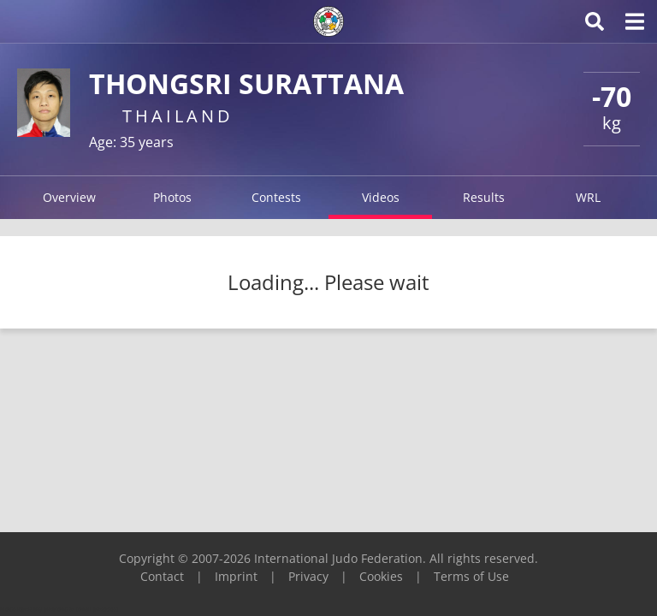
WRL (588, 197)
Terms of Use (471, 576)
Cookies (381, 576)
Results (484, 197)
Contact (162, 576)
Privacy (308, 576)
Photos (172, 197)
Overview (69, 197)
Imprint (236, 576)
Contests (276, 197)
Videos (381, 197)
